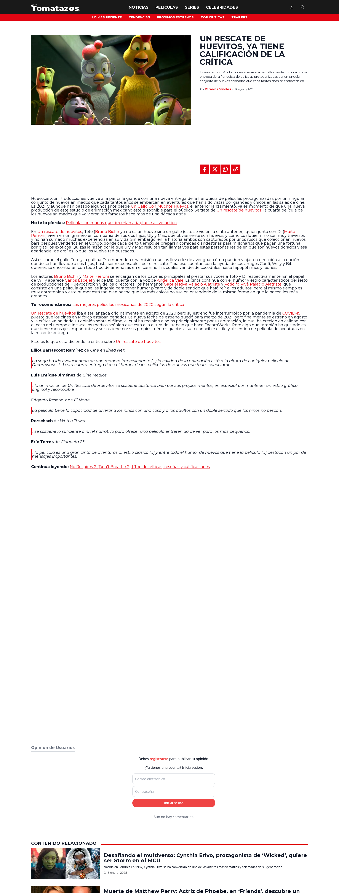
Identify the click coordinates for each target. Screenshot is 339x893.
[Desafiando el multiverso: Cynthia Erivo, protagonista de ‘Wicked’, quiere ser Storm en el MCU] (65, 863)
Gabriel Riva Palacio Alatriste (192, 284)
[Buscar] (302, 7)
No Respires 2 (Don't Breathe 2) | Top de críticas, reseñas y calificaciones (140, 466)
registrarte (159, 758)
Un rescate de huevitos (239, 210)
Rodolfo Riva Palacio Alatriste (252, 284)
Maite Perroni (96, 276)
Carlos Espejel (78, 280)
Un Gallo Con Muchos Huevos (159, 206)
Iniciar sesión (174, 803)
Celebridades (222, 7)
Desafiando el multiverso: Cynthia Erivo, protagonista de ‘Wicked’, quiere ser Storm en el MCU (205, 858)
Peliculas (166, 7)
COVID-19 (291, 313)
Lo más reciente (107, 17)
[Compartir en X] (215, 169)
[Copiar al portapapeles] (235, 169)
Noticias (139, 7)
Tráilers (239, 17)
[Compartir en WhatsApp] (225, 169)
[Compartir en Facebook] (204, 169)
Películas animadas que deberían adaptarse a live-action (121, 222)
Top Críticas (212, 17)
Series (192, 7)
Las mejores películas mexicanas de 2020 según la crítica (128, 304)
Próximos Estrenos (175, 17)
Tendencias (139, 17)
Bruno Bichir (107, 231)
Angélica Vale (170, 280)
